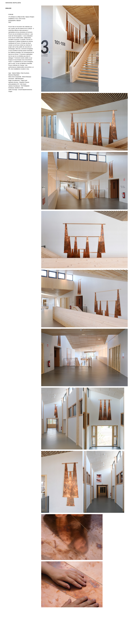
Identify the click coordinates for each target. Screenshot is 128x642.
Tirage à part (24, 80)
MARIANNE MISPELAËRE (13, 2)
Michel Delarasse (26, 76)
